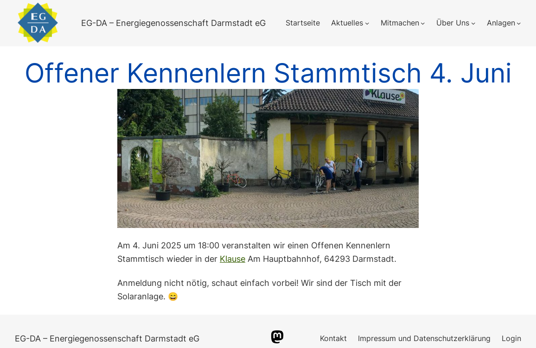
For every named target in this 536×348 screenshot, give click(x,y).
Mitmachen (400, 23)
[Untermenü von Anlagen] (519, 23)
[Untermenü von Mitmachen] (423, 23)
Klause (232, 259)
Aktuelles (347, 23)
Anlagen (501, 23)
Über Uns (452, 23)
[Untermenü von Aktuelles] (367, 23)
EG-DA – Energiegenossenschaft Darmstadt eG (173, 23)
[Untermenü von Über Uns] (473, 23)
